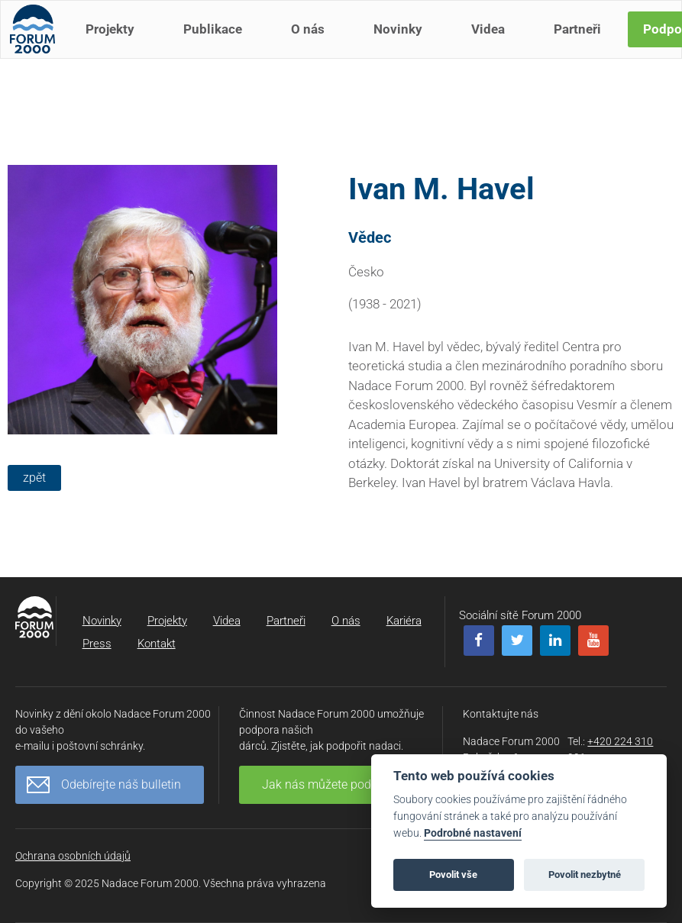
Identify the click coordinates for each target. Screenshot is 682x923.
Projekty (116, 44)
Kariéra (404, 621)
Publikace (218, 44)
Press (97, 643)
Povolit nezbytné (584, 874)
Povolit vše (453, 874)
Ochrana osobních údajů (73, 856)
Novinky (404, 44)
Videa (494, 44)
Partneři (583, 44)
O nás (314, 44)
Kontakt (156, 643)
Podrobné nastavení (473, 833)
